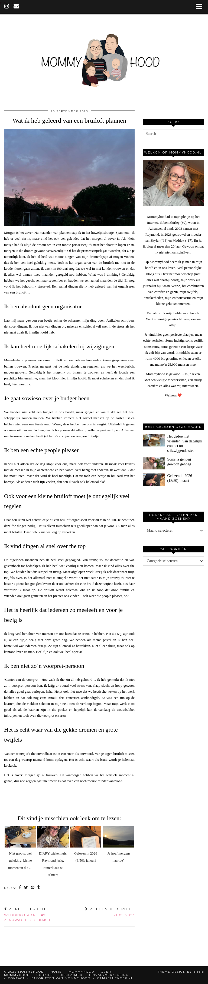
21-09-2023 (110, 912)
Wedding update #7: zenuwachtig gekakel (36, 914)
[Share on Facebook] (20, 887)
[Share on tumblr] (38, 887)
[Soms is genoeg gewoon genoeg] (154, 463)
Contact (16, 978)
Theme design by (181, 971)
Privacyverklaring (109, 975)
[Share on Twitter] (26, 887)
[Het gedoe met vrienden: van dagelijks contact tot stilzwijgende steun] (154, 440)
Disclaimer (71, 975)
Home (56, 971)
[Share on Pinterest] (33, 887)
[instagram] (6, 6)
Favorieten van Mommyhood (60, 978)
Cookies (45, 975)
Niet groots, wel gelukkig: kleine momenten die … (20, 860)
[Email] (16, 6)
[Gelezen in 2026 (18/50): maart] (154, 479)
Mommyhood (81, 971)
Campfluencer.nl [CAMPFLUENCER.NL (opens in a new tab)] (115, 978)
